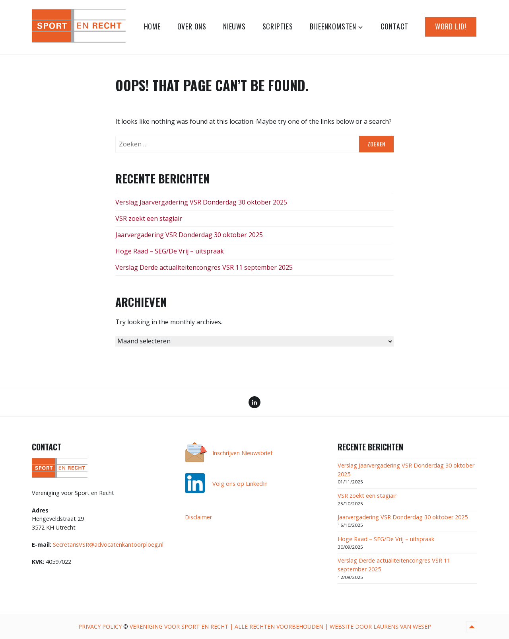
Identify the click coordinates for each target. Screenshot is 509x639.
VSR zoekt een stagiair (148, 218)
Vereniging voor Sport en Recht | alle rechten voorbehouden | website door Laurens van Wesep (280, 626)
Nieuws (234, 26)
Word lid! (450, 26)
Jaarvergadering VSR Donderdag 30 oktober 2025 (189, 234)
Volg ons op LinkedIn (240, 483)
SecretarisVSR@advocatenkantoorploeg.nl (108, 544)
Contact (395, 26)
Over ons (191, 26)
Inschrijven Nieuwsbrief (242, 453)
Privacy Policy (100, 626)
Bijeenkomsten (333, 26)
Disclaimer (198, 517)
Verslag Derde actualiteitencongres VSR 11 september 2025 (204, 267)
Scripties (277, 26)
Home (152, 26)
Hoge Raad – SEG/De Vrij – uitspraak (169, 251)
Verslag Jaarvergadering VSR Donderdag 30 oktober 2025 (201, 202)
